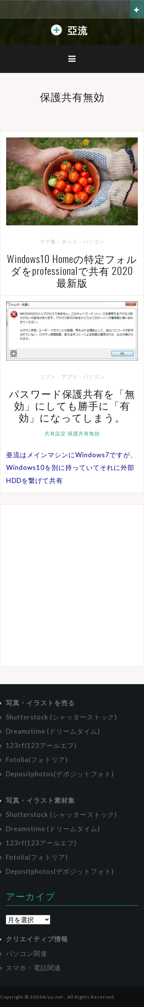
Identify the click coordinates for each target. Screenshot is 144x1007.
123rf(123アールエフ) (41, 745)
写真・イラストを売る (40, 703)
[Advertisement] (72, 586)
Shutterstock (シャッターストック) (61, 717)
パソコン (93, 241)
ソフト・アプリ (59, 377)
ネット (69, 241)
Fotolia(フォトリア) (37, 760)
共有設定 (55, 433)
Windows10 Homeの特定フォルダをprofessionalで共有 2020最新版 (72, 270)
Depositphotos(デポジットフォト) (60, 774)
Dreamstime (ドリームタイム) (53, 731)
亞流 (78, 30)
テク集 (48, 241)
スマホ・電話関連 (33, 968)
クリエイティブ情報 (37, 939)
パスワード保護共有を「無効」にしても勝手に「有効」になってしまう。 (72, 405)
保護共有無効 (84, 433)
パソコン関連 (26, 953)
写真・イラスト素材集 (40, 800)
